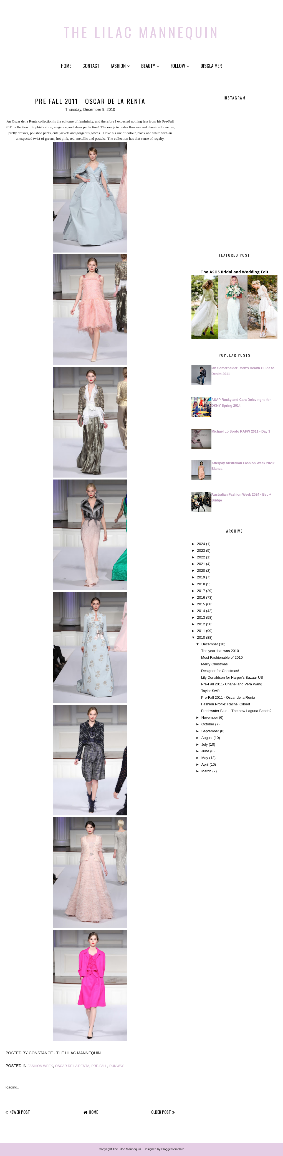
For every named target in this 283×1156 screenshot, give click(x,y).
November (209, 717)
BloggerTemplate (172, 1149)
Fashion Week (40, 1066)
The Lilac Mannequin (142, 29)
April (205, 764)
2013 (201, 617)
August (207, 738)
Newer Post (19, 1112)
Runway (116, 1066)
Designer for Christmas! (220, 671)
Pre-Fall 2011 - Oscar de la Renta (228, 697)
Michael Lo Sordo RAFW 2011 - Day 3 (240, 431)
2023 (201, 550)
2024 (201, 544)
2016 (201, 597)
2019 (201, 577)
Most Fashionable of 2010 (222, 657)
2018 (201, 584)
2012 (201, 624)
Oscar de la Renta (72, 1066)
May (204, 758)
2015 (201, 604)
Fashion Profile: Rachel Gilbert (225, 704)
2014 (201, 611)
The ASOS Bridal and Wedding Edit (235, 271)
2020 (201, 570)
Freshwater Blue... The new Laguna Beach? (236, 711)
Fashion (120, 65)
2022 (201, 557)
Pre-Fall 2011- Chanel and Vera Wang (231, 684)
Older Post (161, 1112)
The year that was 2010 (220, 651)
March (206, 771)
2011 (201, 631)
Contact (91, 65)
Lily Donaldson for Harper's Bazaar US (232, 677)
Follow (180, 65)
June (205, 751)
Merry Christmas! (215, 664)
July (204, 744)
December (209, 644)
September (210, 731)
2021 (201, 564)
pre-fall (99, 1066)
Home (66, 65)
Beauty (150, 65)
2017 (201, 591)
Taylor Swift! (211, 691)
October (207, 724)
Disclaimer (211, 65)
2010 (201, 637)
